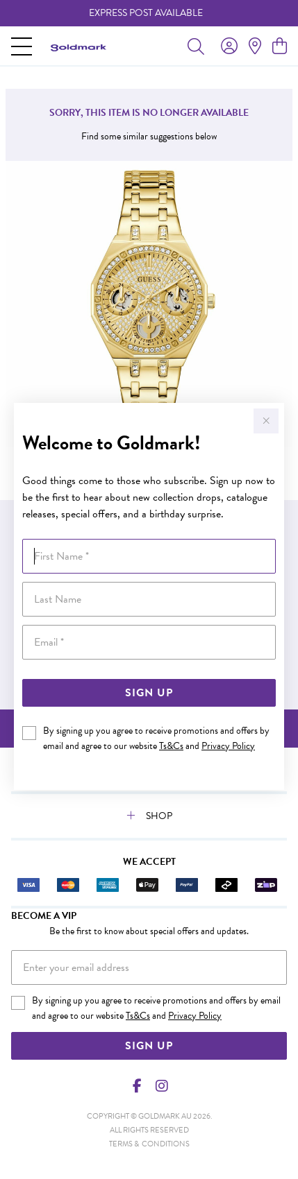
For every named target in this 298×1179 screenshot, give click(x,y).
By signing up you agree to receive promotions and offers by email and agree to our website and (156, 738)
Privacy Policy (228, 746)
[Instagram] (161, 1086)
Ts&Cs (171, 746)
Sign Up (149, 693)
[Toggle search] (195, 46)
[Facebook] (137, 1086)
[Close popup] (266, 420)
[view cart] (279, 46)
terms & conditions (149, 1144)
